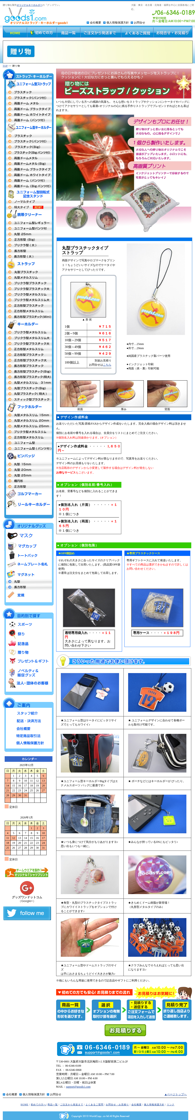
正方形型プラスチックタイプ (28, 305)
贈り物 (28, 652)
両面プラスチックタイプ (28, 92)
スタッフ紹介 (28, 713)
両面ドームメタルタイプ (28, 158)
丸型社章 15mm (28, 464)
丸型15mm (28, 415)
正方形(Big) (28, 239)
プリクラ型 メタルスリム (28, 332)
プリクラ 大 (28, 245)
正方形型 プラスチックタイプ (28, 354)
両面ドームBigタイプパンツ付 (28, 186)
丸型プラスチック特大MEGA (28, 394)
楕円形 (28, 481)
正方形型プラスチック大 (28, 360)
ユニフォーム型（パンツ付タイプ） (28, 448)
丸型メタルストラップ (28, 277)
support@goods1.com (78, 1086)
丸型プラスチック (28, 272)
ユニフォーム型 (28, 223)
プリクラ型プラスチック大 (28, 289)
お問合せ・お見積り (117, 1104)
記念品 (28, 643)
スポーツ (28, 625)
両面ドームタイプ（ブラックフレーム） (28, 109)
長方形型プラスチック (28, 366)
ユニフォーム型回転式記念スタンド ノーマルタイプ (28, 201)
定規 (28, 594)
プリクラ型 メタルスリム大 (28, 338)
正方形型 (28, 437)
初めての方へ (38, 1104)
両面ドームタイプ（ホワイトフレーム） (28, 114)
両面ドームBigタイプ (28, 164)
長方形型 (28, 251)
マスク (28, 536)
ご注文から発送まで (71, 1104)
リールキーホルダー (28, 504)
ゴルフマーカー (28, 494)
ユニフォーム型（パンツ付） (28, 228)
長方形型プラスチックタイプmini (28, 317)
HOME (24, 1104)
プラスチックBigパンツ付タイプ (28, 152)
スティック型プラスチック (28, 399)
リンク (170, 1104)
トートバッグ (28, 555)
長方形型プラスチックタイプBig (28, 371)
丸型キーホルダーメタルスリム (28, 382)
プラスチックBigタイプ (28, 147)
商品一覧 (53, 1104)
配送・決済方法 (28, 720)
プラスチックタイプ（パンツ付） (28, 98)
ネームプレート (28, 564)
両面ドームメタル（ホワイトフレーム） (28, 175)
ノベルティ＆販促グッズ (28, 671)
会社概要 (95, 22)
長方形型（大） (28, 256)
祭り (28, 634)
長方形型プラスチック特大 (28, 377)
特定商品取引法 (28, 735)
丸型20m (28, 470)
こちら (107, 364)
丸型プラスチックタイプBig (28, 388)
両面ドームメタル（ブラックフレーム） (28, 169)
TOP (5, 66)
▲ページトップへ (175, 1094)
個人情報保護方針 (117, 22)
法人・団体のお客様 (28, 683)
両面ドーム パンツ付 (28, 180)
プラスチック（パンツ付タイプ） (28, 141)
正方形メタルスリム (28, 349)
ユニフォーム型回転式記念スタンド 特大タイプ (28, 207)
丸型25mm (28, 234)
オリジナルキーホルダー (29, 5)
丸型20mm (28, 420)
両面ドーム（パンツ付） (28, 120)
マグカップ (28, 546)
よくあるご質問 (94, 1104)
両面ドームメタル (28, 103)
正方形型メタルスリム (28, 311)
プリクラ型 (28, 283)
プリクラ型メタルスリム (28, 294)
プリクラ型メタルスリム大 (28, 300)
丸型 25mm (28, 426)
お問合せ (139, 22)
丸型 (28, 581)
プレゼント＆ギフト (28, 661)
